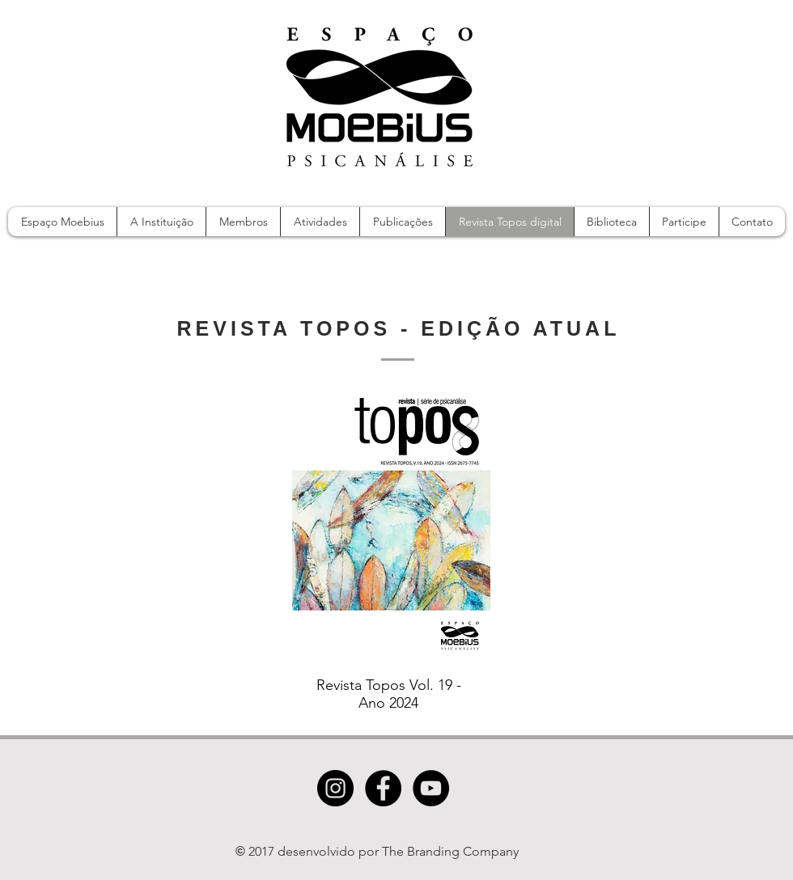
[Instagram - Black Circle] (335, 788)
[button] (319, 221)
